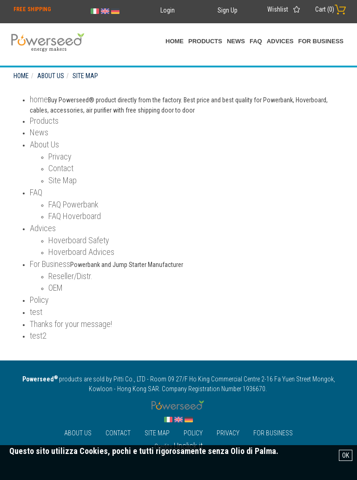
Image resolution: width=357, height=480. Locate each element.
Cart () (324, 9)
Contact (60, 168)
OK (345, 455)
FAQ (256, 41)
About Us (44, 144)
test (36, 312)
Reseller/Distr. (70, 276)
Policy (39, 300)
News (236, 41)
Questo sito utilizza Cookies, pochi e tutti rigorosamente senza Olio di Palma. (143, 451)
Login (167, 10)
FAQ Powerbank (73, 204)
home (174, 41)
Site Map (62, 180)
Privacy (60, 156)
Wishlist (277, 9)
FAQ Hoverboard (74, 216)
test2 (38, 335)
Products (205, 41)
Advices (280, 41)
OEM (55, 288)
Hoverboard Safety (78, 240)
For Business (321, 41)
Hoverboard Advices (81, 252)
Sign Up (228, 10)
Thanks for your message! (71, 324)
